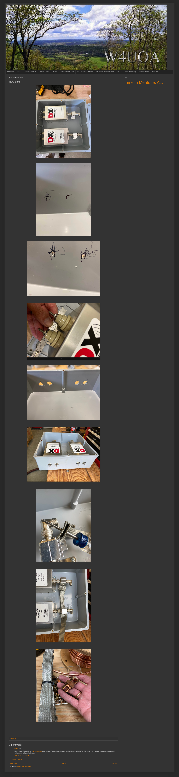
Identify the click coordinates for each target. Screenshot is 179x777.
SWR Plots (144, 72)
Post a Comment (17, 759)
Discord (10, 72)
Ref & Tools (44, 72)
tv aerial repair (37, 751)
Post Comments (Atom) (24, 767)
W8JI (55, 72)
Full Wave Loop (67, 72)
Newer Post (13, 763)
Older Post (114, 763)
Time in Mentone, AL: (144, 82)
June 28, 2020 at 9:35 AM (21, 755)
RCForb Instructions (105, 72)
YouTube (156, 72)
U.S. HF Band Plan (85, 72)
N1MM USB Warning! (126, 72)
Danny (16, 748)
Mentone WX (30, 72)
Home (64, 763)
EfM (19, 72)
